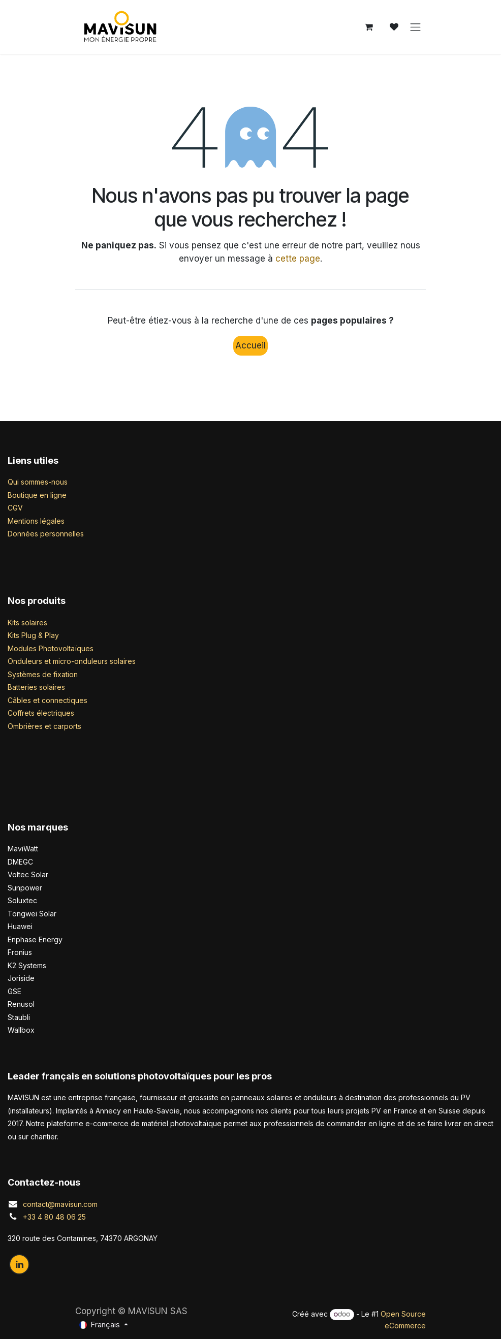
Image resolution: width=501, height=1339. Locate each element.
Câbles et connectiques (47, 700)
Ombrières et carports (44, 726)
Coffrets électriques (41, 713)
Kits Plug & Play (33, 635)
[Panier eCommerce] (369, 27)
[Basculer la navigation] (415, 27)
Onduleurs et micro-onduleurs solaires (72, 661)
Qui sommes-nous (38, 481)
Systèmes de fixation (43, 674)
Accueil (250, 345)
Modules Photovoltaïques (50, 648)
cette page (297, 258)
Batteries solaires (36, 687)
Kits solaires (27, 622)
